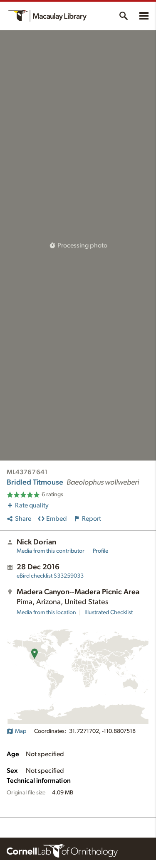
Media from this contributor (50, 551)
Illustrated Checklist (108, 612)
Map (16, 731)
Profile (100, 551)
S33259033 (50, 576)
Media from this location (46, 612)
